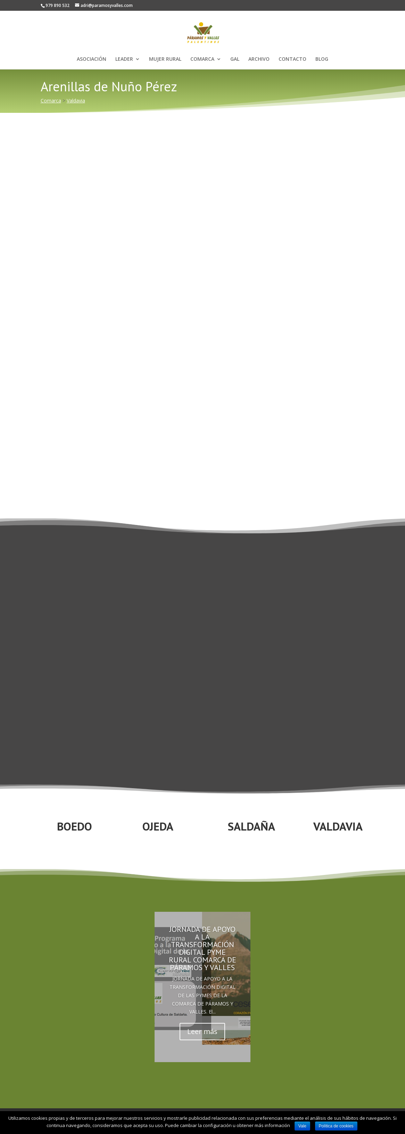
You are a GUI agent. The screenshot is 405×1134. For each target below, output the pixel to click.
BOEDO (74, 826)
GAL (234, 59)
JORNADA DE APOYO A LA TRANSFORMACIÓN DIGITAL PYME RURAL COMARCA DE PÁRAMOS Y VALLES (202, 948)
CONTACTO (292, 59)
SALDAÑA (251, 826)
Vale (302, 1126)
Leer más (202, 1031)
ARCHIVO (259, 59)
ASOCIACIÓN (91, 59)
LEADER (124, 59)
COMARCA (202, 59)
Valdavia (76, 100)
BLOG (321, 59)
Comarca (51, 100)
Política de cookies (336, 1126)
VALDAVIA (338, 826)
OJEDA (157, 826)
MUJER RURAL (165, 59)
